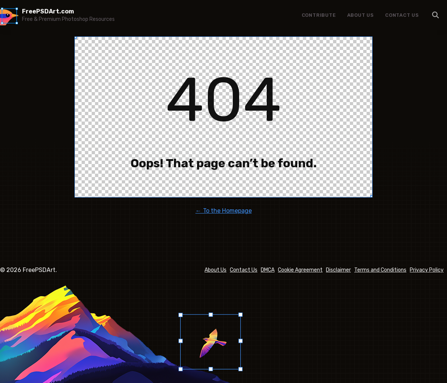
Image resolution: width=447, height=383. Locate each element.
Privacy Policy (427, 270)
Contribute (319, 15)
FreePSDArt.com (48, 11)
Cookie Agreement (300, 270)
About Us (360, 15)
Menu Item (435, 15)
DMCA (268, 270)
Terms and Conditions (380, 270)
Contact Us (402, 15)
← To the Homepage (224, 210)
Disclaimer (338, 270)
